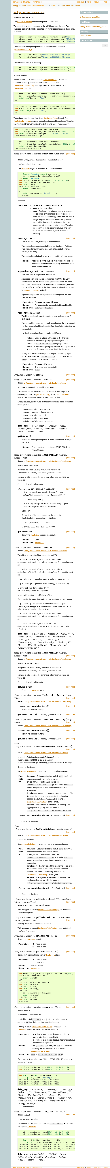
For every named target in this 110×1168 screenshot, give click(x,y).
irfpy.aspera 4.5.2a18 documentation (27, 2)
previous (80, 2)
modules (97, 2)
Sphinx (102, 1166)
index (105, 2)
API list (53, 6)
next (89, 2)
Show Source (85, 35)
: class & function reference (30, 6)
